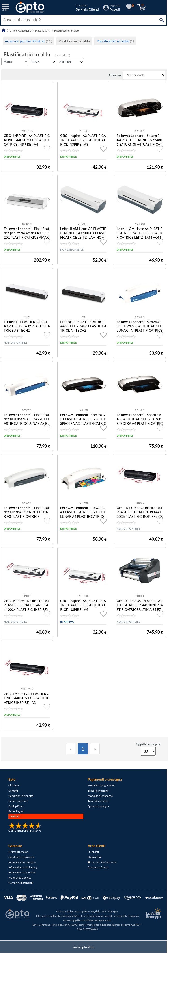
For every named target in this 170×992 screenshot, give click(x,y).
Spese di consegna (98, 806)
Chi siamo (14, 785)
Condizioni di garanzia (21, 857)
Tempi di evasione (98, 790)
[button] (162, 107)
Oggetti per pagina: (148, 744)
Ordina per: (115, 75)
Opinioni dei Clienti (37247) (24, 830)
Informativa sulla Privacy (22, 867)
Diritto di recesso (18, 851)
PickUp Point (16, 806)
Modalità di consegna (100, 795)
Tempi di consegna (98, 800)
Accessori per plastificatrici (28, 41)
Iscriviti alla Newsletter (103, 862)
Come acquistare (18, 800)
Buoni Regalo (16, 811)
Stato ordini (94, 857)
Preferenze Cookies (19, 877)
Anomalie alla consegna (22, 862)
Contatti (13, 790)
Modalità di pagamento (101, 785)
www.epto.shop (83, 947)
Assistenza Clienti (98, 867)
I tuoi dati (93, 851)
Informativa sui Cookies (22, 872)
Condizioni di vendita (20, 795)
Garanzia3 (20, 882)
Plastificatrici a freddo (115, 41)
